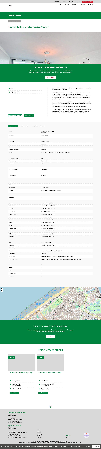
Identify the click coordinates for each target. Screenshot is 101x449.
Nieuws (64, 1)
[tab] (13, 126)
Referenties (40, 434)
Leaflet (86, 319)
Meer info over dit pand (15, 115)
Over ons (57, 1)
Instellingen (88, 446)
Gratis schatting (87, 1)
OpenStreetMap (94, 319)
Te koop (66, 8)
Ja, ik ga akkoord (96, 446)
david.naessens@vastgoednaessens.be (18, 432)
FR (75, 1)
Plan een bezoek (29, 115)
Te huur (74, 8)
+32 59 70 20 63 (12, 418)
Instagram (72, 1)
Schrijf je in (50, 336)
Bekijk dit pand (14, 393)
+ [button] (1, 289)
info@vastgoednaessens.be (15, 419)
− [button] (1, 291)
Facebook (70, 1)
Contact (90, 8)
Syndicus (82, 8)
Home (59, 8)
